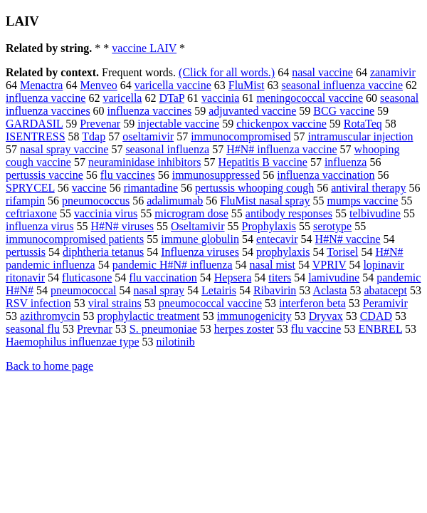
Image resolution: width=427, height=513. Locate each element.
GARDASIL (34, 124)
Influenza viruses (200, 252)
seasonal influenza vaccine (342, 85)
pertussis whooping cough (254, 188)
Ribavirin (274, 290)
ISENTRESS (35, 136)
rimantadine (151, 188)
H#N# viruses (122, 226)
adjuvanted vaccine (252, 111)
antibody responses (289, 213)
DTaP (171, 98)
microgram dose (191, 213)
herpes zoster (244, 329)
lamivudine (333, 277)
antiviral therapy (368, 188)
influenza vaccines (149, 111)
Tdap (93, 136)
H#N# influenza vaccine (281, 149)
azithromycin (50, 316)
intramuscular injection (360, 136)
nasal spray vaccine (64, 149)
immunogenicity (254, 316)
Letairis (218, 290)
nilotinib (176, 342)
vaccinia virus (105, 213)
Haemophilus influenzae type (72, 342)
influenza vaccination (325, 175)
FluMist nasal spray (265, 201)
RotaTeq (363, 124)
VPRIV (329, 265)
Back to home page (49, 366)
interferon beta (312, 303)
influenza (346, 162)
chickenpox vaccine (281, 124)
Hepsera (232, 277)
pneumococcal (83, 290)
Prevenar (100, 124)
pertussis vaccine (44, 175)
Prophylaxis (269, 226)
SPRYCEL (30, 188)
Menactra (41, 85)
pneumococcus (96, 201)
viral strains (115, 303)
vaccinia (220, 98)
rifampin (25, 201)
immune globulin (200, 239)
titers (279, 277)
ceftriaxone (31, 213)
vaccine (89, 188)
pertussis (26, 252)
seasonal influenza (167, 149)
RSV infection (38, 303)
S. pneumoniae (163, 329)
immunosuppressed (216, 175)
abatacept (385, 290)
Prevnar (94, 329)
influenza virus (40, 226)
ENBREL (380, 329)
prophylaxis (283, 252)
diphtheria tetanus (103, 252)
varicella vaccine (173, 85)
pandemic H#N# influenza (172, 265)
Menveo (98, 85)
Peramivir (385, 303)
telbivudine (375, 213)
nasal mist (272, 265)
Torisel (342, 252)
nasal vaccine (322, 72)
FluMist (246, 85)
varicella (122, 98)
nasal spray (159, 290)
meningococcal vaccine (309, 98)
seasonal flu (33, 329)
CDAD (376, 316)
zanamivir (393, 72)
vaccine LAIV (144, 48)
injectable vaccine (178, 124)
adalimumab (175, 201)
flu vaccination (163, 277)
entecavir (277, 239)
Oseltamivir (198, 226)
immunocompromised (240, 136)
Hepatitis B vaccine (262, 162)
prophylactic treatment (148, 316)
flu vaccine (316, 329)
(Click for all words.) (227, 72)
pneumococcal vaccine (210, 303)
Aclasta (329, 290)
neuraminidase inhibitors (144, 162)
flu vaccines (127, 175)
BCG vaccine (343, 111)
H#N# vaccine (348, 239)
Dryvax (326, 316)
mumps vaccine (362, 201)
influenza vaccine (45, 98)
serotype (332, 226)
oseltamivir (148, 136)
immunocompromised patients (75, 239)
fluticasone (87, 277)
